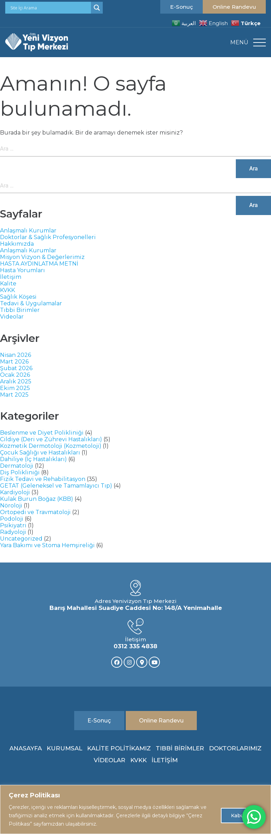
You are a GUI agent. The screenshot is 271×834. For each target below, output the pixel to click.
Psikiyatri (13, 525)
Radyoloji (13, 532)
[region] (135, 809)
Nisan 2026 (15, 355)
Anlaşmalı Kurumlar (28, 230)
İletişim (10, 277)
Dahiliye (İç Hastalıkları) (33, 459)
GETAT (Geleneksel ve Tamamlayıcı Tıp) (56, 485)
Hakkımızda (17, 243)
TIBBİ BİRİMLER (180, 748)
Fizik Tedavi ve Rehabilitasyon (42, 479)
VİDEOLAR (109, 760)
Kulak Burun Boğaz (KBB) (36, 499)
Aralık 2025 (15, 381)
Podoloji (11, 518)
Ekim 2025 (15, 388)
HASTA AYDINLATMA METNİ (39, 263)
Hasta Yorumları (22, 270)
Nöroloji (11, 505)
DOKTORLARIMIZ (235, 748)
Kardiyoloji (15, 492)
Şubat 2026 (16, 368)
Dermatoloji (16, 465)
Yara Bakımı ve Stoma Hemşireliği (47, 545)
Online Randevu (234, 6)
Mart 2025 (14, 394)
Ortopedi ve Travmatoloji (35, 512)
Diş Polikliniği (20, 472)
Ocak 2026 (15, 375)
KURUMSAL (64, 748)
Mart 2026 (14, 361)
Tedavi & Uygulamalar (31, 303)
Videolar (12, 316)
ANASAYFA (25, 748)
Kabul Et (241, 815)
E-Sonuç (181, 6)
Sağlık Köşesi (18, 296)
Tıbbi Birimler (20, 310)
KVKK (7, 290)
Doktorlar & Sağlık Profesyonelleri (48, 237)
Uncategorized (21, 538)
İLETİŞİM (165, 760)
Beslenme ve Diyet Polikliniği (42, 432)
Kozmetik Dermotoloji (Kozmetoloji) (50, 446)
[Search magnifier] (97, 8)
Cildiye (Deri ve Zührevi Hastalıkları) (51, 439)
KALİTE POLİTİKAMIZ (119, 748)
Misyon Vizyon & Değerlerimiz (42, 257)
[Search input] (49, 8)
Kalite (8, 283)
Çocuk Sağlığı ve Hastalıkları (40, 452)
